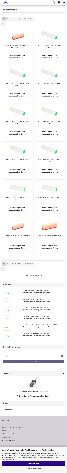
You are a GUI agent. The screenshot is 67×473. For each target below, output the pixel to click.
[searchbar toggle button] (53, 2)
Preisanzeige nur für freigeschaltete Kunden (33, 396)
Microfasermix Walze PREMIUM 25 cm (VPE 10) (49, 237)
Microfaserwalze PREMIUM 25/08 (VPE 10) (49, 122)
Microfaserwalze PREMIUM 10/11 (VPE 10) (49, 160)
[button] (4, 19)
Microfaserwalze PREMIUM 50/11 (49, 197)
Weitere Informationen (33, 469)
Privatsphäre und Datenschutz (12, 434)
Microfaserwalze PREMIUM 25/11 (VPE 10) (17, 199)
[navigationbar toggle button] (64, 2)
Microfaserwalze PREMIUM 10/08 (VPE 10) (17, 122)
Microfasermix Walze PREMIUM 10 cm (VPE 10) (17, 237)
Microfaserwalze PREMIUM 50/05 (49, 83)
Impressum (6, 437)
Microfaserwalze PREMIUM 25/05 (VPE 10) (17, 84)
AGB (4, 430)
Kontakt (5, 424)
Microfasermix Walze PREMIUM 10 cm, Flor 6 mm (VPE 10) (17, 46)
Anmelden (33, 361)
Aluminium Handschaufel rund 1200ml (33, 392)
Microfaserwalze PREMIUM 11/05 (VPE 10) (49, 46)
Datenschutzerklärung (8, 459)
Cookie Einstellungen (9, 440)
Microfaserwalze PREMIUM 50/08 (17, 159)
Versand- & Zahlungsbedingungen (13, 427)
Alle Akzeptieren (33, 463)
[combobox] (16, 19)
